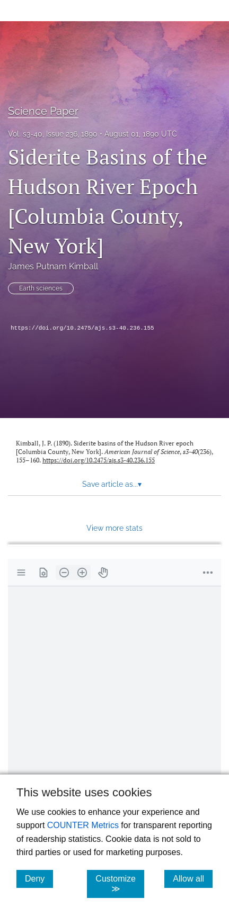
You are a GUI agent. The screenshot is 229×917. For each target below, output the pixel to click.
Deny (39, 878)
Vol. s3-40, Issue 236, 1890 (53, 134)
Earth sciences (41, 288)
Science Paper (43, 111)
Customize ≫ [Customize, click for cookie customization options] (119, 883)
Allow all (193, 878)
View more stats (114, 527)
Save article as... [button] (112, 484)
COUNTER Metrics (83, 825)
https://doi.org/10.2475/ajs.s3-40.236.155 (82, 328)
